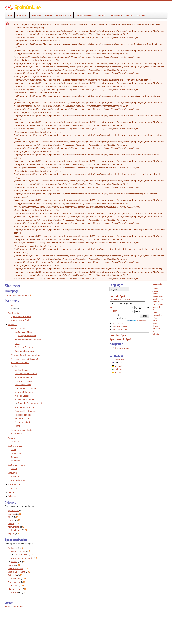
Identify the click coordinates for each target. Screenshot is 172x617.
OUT (115, 311)
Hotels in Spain (117, 296)
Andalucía (156, 288)
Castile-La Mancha (83, 15)
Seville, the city (21, 370)
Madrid (129, 15)
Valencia (155, 334)
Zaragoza (15, 441)
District (11, 520)
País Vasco (156, 329)
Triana (17, 425)
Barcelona (15, 476)
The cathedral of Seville (25, 388)
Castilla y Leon (157, 304)
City (10, 517)
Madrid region (14, 589)
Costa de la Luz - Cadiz (21, 430)
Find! (144, 316)
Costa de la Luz (18, 328)
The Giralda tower (23, 384)
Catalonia (100, 15)
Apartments (21, 15)
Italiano (117, 369)
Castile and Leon (63, 15)
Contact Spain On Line (14, 606)
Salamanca (16, 453)
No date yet (121, 318)
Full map (141, 15)
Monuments (13, 526)
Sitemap (15, 308)
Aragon (47, 15)
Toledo (14, 468)
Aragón (155, 291)
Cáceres (14, 488)
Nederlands (118, 359)
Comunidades (157, 284)
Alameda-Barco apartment (30, 403)
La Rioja (155, 331)
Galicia (154, 318)
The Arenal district (23, 422)
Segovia (15, 457)
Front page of (17, 294)
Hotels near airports (120, 329)
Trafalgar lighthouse (27, 335)
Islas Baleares (157, 296)
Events (11, 523)
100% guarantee (136, 320)
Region (11, 533)
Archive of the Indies (24, 392)
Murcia (154, 323)
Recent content (122, 348)
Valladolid (16, 460)
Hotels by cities (118, 323)
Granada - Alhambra (20, 362)
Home (9, 15)
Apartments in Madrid (21, 316)
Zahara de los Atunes (24, 351)
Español (117, 372)
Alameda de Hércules (24, 399)
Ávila (13, 449)
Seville (14, 366)
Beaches (12, 513)
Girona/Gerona (18, 480)
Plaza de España (22, 395)
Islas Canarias (157, 299)
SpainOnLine (27, 7)
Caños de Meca (21, 554)
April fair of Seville (23, 377)
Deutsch (117, 365)
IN (111, 307)
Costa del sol (17, 433)
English (117, 362)
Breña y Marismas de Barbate (28, 339)
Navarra (155, 326)
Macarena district (23, 414)
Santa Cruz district (23, 418)
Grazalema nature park (21, 558)
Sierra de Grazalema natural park (26, 355)
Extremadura (115, 15)
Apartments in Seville (21, 320)
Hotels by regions (119, 326)
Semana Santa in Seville (26, 373)
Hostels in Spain (118, 335)
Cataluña (155, 312)
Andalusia (35, 15)
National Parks (14, 530)
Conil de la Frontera (24, 347)
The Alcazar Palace (23, 381)
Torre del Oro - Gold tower (26, 411)
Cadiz (17, 343)
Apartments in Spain (120, 339)
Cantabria (156, 302)
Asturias (155, 294)
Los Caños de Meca (23, 332)
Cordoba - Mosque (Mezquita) (24, 358)
